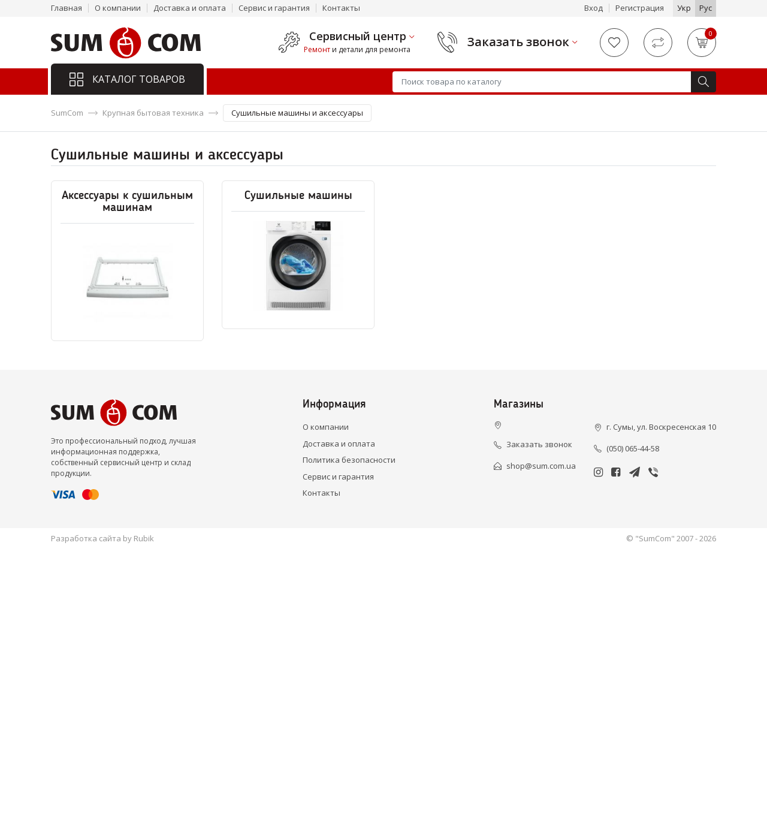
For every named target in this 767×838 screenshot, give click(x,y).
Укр (684, 7)
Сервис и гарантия (274, 7)
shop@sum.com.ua (541, 465)
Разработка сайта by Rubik (102, 538)
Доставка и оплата (189, 7)
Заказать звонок (518, 42)
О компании (118, 7)
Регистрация (639, 7)
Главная (66, 7)
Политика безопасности (349, 459)
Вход (593, 7)
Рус (705, 7)
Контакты (341, 7)
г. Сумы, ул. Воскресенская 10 (661, 426)
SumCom (67, 112)
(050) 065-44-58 (632, 448)
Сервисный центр (357, 36)
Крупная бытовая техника (153, 112)
